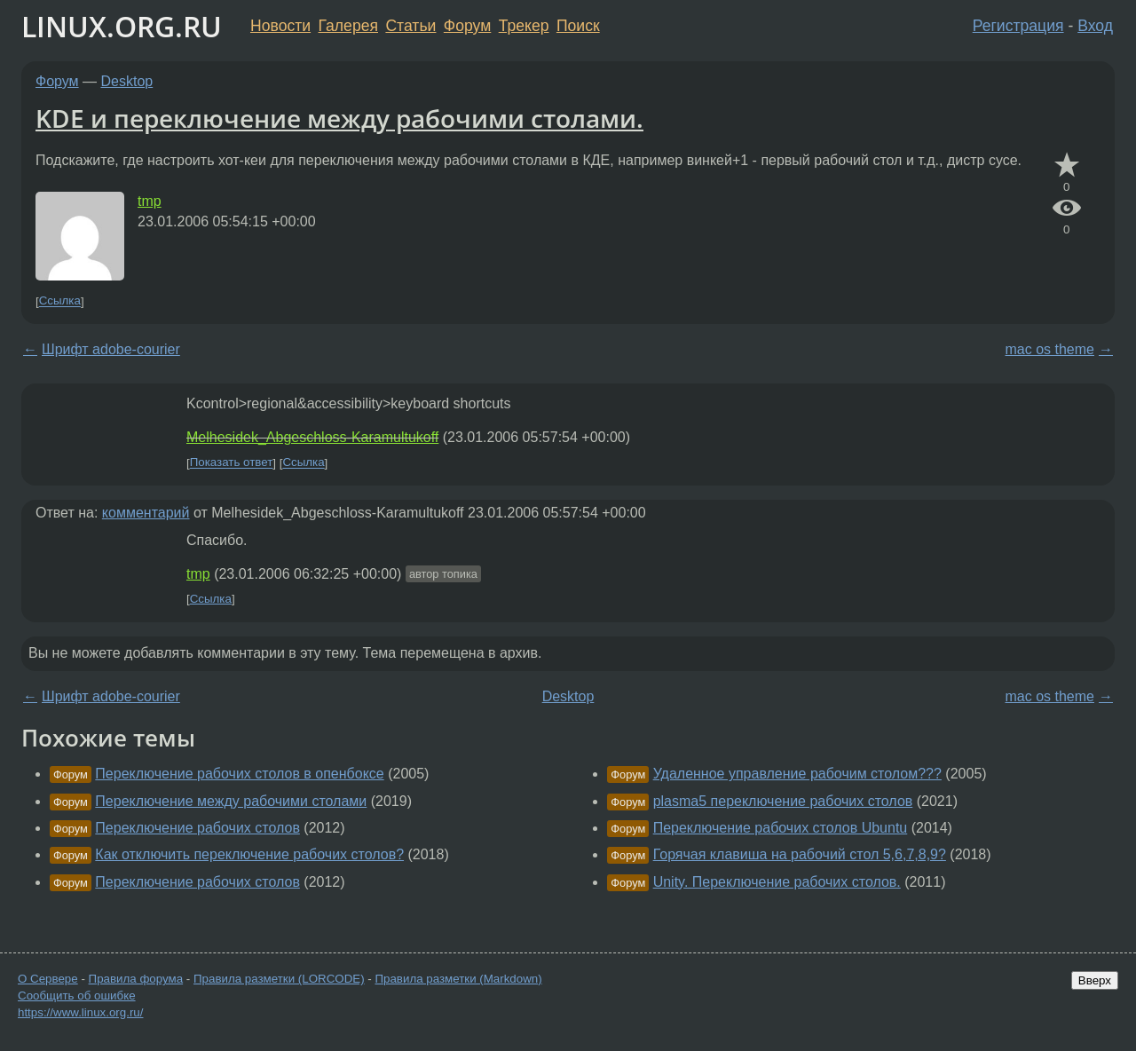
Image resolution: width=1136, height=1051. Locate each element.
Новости (280, 26)
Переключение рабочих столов (197, 827)
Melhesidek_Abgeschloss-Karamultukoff (312, 437)
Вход (1095, 26)
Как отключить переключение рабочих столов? (249, 854)
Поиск (578, 26)
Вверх (1094, 980)
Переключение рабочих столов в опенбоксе (239, 773)
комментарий (146, 512)
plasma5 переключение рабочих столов (783, 801)
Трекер (524, 26)
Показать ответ (231, 463)
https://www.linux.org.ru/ (80, 1012)
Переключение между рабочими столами (231, 801)
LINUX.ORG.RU (121, 26)
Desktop (127, 81)
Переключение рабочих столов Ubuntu (780, 827)
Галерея (348, 26)
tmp (150, 201)
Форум (467, 26)
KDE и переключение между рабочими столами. (339, 118)
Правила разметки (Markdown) (458, 978)
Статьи (410, 26)
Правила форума (136, 978)
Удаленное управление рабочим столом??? (797, 773)
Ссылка (60, 301)
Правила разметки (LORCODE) (279, 978)
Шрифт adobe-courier (111, 349)
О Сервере (48, 978)
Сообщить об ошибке (77, 995)
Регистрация (1018, 26)
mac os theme (1050, 349)
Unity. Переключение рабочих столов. (777, 881)
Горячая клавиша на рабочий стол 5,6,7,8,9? (799, 854)
